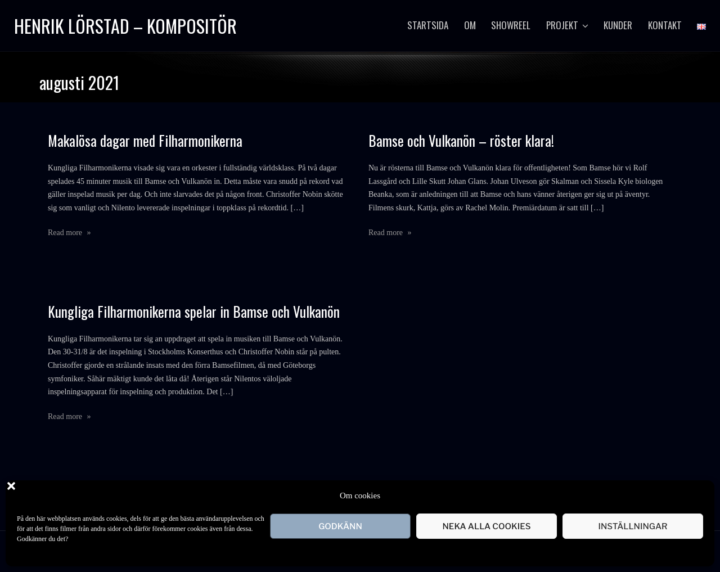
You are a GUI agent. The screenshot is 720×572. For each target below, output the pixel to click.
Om (470, 25)
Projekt (562, 25)
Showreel (510, 25)
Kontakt (665, 25)
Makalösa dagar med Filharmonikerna (145, 140)
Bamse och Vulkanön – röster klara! (461, 140)
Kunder (618, 25)
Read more (69, 232)
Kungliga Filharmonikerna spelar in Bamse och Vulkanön (194, 311)
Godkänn (340, 526)
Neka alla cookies (486, 526)
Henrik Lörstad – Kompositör (125, 25)
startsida (427, 25)
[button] (697, 495)
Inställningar (632, 526)
